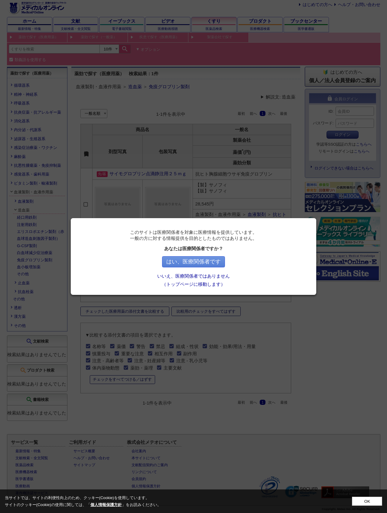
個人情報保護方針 (106, 504)
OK (367, 501)
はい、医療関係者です (193, 262)
